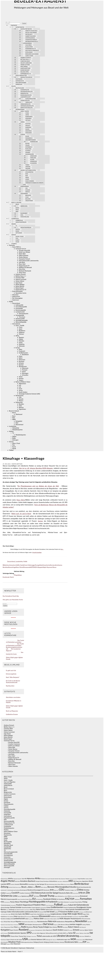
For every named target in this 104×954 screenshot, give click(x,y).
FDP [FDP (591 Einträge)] (72, 898)
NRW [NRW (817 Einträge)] (21, 924)
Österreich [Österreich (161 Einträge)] (17, 944)
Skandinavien (29, 154)
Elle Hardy (21, 565)
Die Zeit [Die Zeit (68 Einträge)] (19, 896)
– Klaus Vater (11, 756)
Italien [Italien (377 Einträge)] (70, 911)
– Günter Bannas (12, 749)
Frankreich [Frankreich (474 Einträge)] (52, 901)
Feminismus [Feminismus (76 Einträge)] (77, 899)
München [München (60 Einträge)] (35, 921)
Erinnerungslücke (11, 674)
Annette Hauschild (31, 30)
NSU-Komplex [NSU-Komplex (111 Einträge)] (28, 924)
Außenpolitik (24, 89)
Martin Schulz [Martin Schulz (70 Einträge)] (47, 918)
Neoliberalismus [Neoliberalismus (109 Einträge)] (60, 921)
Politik (13, 86)
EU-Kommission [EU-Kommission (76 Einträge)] (39, 899)
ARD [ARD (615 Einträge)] (70, 881)
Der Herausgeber (21, 82)
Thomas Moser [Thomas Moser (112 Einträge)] (14, 936)
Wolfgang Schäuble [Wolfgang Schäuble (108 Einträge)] (49, 942)
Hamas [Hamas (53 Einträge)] (7, 909)
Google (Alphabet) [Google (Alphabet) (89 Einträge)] (36, 907)
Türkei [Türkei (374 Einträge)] (39, 936)
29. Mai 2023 (6, 464)
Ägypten (27, 123)
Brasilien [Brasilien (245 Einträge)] (73, 887)
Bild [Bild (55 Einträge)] (27, 887)
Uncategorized (8, 855)
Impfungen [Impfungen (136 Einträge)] (4, 912)
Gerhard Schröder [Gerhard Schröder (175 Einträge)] (16, 907)
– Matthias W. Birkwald (14, 759)
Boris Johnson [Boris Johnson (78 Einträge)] (44, 887)
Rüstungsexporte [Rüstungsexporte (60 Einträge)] (32, 930)
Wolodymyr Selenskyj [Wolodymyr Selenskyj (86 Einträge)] (59, 942)
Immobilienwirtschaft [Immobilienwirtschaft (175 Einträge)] (82, 909)
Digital (18, 229)
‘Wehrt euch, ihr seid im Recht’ (21, 514)
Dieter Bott (28, 34)
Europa (22, 134)
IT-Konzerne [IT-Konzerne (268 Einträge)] (63, 912)
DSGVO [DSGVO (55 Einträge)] (66, 896)
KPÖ (32, 567)
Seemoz (40, 521)
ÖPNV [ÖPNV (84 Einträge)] (11, 944)
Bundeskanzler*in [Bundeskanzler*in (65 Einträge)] (4, 890)
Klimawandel (27, 567)
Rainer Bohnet (24, 70)
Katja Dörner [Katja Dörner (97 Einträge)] (21, 916)
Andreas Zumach (25, 57)
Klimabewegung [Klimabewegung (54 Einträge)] (28, 916)
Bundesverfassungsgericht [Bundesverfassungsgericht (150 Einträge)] (35, 890)
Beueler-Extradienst (12, 948)
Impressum (19, 84)
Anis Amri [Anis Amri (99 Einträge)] (17, 881)
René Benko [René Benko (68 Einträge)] (65, 927)
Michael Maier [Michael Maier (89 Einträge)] (7, 921)
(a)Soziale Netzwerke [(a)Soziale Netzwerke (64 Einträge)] (17, 878)
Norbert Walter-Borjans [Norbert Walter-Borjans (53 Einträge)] (9, 924)
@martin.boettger (37, 552)
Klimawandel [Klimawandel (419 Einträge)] (44, 916)
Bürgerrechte (8, 792)
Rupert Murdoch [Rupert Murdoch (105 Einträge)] (14, 930)
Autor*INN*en (20, 27)
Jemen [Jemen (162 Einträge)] (13, 914)
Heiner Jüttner (25, 64)
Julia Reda (28, 45)
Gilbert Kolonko (30, 36)
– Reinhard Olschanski (14, 763)
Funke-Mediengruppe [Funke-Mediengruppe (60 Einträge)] (50, 905)
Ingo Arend (24, 66)
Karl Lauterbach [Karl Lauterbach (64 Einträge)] (10, 916)
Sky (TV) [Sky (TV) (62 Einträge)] (2, 933)
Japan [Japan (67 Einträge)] (9, 914)
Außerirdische (8, 785)
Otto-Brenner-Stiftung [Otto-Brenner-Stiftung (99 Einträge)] (63, 924)
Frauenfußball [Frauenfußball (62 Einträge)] (71, 902)
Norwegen (33, 161)
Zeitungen (19, 233)
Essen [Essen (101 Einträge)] (30, 899)
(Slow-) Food (19, 236)
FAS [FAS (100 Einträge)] (57, 899)
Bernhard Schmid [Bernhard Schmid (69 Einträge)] (12, 887)
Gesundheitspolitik (26, 91)
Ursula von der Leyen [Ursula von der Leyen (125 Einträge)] (16, 939)
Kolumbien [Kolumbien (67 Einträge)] (58, 916)
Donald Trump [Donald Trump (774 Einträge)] (46, 895)
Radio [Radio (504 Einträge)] (23, 926)
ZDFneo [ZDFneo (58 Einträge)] (88, 942)
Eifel (21, 215)
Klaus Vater (29, 46)
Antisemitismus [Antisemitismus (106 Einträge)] (53, 881)
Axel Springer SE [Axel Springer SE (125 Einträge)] (41, 884)
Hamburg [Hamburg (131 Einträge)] (11, 909)
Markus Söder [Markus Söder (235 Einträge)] (39, 918)
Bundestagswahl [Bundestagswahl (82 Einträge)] (23, 890)
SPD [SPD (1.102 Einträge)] (29, 932)
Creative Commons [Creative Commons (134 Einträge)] (25, 893)
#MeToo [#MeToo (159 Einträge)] (10, 878)
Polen (27, 136)
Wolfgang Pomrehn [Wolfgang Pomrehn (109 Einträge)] (38, 942)
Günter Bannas (30, 38)
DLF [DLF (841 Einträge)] (31, 895)
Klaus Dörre (20, 500)
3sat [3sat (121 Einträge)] (23, 878)
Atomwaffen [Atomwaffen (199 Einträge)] (24, 884)
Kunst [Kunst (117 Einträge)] (82, 916)
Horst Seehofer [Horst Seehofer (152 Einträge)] (70, 909)
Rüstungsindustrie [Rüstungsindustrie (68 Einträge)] (39, 930)
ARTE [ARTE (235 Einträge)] (8, 884)
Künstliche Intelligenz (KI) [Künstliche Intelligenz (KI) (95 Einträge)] (7, 918)
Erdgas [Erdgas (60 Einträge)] (19, 899)
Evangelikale (39, 565)
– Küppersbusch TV (13, 757)
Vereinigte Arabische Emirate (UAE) (29, 394)
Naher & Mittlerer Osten (28, 170)
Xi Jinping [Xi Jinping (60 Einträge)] (80, 942)
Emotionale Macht (8, 575)
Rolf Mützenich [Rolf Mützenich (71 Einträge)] (83, 927)
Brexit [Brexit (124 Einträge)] (78, 887)
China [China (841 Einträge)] (80, 889)
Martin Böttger (25, 68)
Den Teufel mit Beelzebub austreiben (15, 641)
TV (16, 225)
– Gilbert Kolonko (12, 766)
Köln (17, 209)
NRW (17, 211)
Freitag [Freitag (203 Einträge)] (85, 902)
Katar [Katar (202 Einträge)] (16, 916)
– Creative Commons (13, 744)
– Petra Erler (11, 761)
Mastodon (19, 79)
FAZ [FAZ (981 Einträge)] (67, 898)
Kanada (27, 190)
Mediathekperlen (21, 222)
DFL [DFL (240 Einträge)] (84, 893)
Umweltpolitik (25, 100)
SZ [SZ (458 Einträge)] (74, 933)
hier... (62, 549)
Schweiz (27, 150)
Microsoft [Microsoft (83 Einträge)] (13, 921)
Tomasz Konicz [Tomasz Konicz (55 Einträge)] (33, 936)
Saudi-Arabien (29, 181)
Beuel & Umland (16, 202)
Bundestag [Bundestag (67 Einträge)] (17, 890)
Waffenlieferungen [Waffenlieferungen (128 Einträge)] (62, 939)
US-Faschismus (8, 859)
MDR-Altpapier (38, 567)
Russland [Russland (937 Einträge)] (23, 929)
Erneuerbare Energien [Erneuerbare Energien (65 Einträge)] (24, 899)
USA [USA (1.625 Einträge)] (25, 939)
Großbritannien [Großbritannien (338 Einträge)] (57, 907)
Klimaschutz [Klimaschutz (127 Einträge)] (35, 916)
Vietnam (27, 120)
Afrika (22, 122)
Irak (26, 175)
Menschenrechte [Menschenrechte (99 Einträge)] (86, 918)
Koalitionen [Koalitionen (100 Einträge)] (53, 916)
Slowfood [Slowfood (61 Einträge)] (6, 933)
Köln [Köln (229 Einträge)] (86, 916)
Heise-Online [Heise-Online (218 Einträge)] (40, 909)
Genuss (13, 234)
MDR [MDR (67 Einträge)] (58, 918)
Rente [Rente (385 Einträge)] (60, 927)
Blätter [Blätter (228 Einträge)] (30, 887)
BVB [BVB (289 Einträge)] (52, 890)
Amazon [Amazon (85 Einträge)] (67, 878)
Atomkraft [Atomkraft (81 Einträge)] (17, 884)
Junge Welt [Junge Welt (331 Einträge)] (66, 914)
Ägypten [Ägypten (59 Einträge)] (8, 944)
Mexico (27, 191)
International (20, 109)
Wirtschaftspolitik (26, 107)
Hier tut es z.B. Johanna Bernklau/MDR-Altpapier (36, 468)
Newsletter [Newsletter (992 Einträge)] (81, 921)
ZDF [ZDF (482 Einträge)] (84, 942)
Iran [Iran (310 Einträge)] (48, 911)
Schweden (33, 163)
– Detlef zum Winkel (13, 746)
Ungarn (27, 168)
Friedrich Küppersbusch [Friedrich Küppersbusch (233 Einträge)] (24, 905)
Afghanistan (29, 172)
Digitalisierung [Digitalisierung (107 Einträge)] (25, 896)
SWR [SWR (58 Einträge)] (67, 933)
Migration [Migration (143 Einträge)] (18, 921)
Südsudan (28, 132)
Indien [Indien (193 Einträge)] (9, 912)
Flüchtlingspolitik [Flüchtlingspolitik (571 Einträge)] (37, 901)
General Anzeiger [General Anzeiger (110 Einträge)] (5, 907)
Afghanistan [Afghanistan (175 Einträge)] (31, 878)
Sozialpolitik (7, 847)
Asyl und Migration (9, 782)
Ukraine (27, 166)
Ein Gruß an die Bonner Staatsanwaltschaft (13, 681)
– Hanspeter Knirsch (13, 751)
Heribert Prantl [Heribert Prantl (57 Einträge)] (62, 909)
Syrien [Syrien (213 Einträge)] (70, 933)
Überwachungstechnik (10, 852)
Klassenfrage (12, 567)
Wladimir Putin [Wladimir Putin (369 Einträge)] (14, 942)
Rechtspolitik (8, 842)
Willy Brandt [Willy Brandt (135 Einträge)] (88, 939)
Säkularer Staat (8, 845)
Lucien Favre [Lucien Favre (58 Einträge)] (31, 918)
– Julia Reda (10, 754)
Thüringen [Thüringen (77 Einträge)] (29, 936)
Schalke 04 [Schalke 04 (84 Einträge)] (66, 930)
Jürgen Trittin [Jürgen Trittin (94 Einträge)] (86, 914)
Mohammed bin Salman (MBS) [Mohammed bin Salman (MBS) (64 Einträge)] (27, 921)
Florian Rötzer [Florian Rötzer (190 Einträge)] (15, 902)
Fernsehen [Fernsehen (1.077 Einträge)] (86, 898)
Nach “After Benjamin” (12, 677)
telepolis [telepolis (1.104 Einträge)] (5, 935)
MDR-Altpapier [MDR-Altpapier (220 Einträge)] (64, 918)
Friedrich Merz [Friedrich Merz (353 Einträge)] (39, 905)
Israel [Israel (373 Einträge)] (52, 911)
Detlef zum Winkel (31, 32)
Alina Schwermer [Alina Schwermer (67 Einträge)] (62, 878)
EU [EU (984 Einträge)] (34, 898)
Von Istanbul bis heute (14, 653)
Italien (27, 145)
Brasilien (28, 195)
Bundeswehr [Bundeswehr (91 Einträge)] (47, 890)
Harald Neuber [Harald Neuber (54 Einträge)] (26, 909)
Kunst (17, 240)
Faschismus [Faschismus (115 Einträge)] (62, 899)
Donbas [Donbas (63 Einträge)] (56, 896)
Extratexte (7, 802)
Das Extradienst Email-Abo (11, 596)
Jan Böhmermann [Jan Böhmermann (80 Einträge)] (88, 912)
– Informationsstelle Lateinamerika (17, 752)
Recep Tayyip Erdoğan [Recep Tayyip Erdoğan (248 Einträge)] (41, 927)
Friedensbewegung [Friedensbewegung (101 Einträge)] (5, 905)
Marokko (28, 127)
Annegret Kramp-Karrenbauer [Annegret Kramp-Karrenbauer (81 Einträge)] (42, 881)
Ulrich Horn (29, 55)
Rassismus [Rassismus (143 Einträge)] (30, 927)
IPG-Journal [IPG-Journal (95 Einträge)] (40, 912)
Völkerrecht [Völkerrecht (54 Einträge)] (55, 939)
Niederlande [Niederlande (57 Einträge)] (3, 924)
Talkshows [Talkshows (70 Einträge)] (81, 933)
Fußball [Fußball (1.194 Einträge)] (58, 904)
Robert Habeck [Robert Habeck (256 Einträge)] (73, 927)
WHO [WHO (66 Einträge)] (83, 939)
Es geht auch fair (11, 670)
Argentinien (29, 200)
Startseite (14, 25)
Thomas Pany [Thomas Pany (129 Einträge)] (22, 936)
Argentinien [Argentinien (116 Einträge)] (85, 881)
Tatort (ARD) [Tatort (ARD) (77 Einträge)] (86, 933)
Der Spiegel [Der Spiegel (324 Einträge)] (54, 893)
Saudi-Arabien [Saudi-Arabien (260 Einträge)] (58, 930)
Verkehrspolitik (25, 104)
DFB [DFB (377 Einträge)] (80, 893)
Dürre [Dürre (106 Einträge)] (69, 896)
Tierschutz (28, 102)
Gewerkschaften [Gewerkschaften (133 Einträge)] (26, 907)
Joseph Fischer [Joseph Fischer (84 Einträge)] (33, 914)
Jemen (27, 179)
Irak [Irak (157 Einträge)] (45, 912)
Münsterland (24, 216)
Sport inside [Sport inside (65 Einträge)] (34, 933)
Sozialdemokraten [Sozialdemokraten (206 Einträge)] (14, 933)
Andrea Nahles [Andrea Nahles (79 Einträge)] (89, 878)
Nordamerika (24, 186)
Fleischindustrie (30, 98)
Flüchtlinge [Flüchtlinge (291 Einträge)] (24, 902)
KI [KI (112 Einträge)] (25, 916)
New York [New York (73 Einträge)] (89, 921)
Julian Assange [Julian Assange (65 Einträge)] (47, 914)
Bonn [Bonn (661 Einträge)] (38, 886)
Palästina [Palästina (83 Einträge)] (88, 924)
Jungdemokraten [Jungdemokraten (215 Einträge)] (56, 914)
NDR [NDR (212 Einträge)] (54, 921)
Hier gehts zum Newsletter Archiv (13, 599)
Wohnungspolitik (9, 865)
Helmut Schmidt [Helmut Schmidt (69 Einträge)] (56, 909)
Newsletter (7, 833)
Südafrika (28, 131)
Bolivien (28, 199)
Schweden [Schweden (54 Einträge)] (70, 930)
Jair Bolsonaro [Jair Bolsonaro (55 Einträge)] (81, 911)
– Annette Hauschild (13, 742)
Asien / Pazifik (24, 111)
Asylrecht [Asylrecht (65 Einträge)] (13, 884)
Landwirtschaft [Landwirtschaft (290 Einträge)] (19, 918)
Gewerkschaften (48, 565)
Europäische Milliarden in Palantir (13, 701)
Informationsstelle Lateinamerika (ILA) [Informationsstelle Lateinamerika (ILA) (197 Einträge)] (24, 912)
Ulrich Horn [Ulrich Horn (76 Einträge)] (81, 936)
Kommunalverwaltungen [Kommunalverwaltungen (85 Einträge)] (66, 916)
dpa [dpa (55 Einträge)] (63, 896)
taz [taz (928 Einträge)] (91, 932)
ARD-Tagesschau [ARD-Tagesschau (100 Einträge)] (77, 881)
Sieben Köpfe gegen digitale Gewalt (14, 706)
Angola (27, 125)
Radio (17, 231)
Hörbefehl (7, 811)
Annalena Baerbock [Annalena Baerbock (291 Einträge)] (27, 881)
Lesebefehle (15, 218)
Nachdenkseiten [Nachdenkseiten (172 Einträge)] (42, 921)
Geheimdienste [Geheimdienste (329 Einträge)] (83, 905)
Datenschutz (20, 80)
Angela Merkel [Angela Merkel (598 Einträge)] (8, 881)
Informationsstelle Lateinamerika (29, 260)
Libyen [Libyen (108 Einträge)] (27, 918)
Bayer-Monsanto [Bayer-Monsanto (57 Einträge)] (67, 884)
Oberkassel (23, 206)
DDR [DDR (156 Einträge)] (47, 893)
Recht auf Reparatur (12, 711)
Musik (17, 242)
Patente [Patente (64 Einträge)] (2, 927)
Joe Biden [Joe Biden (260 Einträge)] (26, 914)
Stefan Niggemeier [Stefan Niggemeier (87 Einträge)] (41, 933)
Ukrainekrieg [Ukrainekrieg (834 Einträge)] (72, 935)
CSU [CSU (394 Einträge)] (33, 893)
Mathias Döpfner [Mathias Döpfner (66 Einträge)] (53, 918)
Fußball (14, 243)
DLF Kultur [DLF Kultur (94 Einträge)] (36, 896)
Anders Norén (12, 951)
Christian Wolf (25, 61)
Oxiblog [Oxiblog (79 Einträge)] (84, 924)
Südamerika (24, 193)
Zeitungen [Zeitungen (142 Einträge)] (4, 944)
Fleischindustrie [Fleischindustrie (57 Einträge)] (7, 902)
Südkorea (28, 118)
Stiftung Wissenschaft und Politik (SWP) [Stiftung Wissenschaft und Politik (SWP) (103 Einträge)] (56, 933)
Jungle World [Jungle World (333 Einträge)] (77, 914)
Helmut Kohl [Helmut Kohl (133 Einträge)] (49, 909)
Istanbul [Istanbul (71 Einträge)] (56, 911)
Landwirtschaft (25, 97)
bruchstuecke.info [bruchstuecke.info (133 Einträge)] (86, 887)
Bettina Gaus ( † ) (25, 59)
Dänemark (33, 156)
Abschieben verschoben (13, 697)
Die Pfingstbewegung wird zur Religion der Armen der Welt (38, 486)
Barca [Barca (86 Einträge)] (62, 884)
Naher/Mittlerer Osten (11, 831)
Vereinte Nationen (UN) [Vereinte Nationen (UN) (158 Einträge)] (38, 939)
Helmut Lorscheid (26, 63)
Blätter (5, 565)
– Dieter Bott (11, 747)
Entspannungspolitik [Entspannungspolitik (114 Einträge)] (11, 899)
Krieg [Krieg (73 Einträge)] (80, 916)
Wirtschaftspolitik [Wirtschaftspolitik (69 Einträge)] (4, 942)
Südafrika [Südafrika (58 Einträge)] (77, 933)
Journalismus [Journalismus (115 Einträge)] (40, 914)
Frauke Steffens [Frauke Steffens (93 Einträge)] (78, 902)
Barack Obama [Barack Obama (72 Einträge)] (58, 884)
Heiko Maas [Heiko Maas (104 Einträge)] (33, 909)
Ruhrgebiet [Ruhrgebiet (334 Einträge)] (5, 930)
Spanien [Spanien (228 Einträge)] (23, 933)
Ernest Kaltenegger (29, 565)
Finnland (33, 157)
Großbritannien (30, 140)
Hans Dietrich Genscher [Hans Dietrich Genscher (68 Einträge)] (19, 909)
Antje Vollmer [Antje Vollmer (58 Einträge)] (59, 881)
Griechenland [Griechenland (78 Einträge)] (43, 907)
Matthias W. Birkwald (32, 50)
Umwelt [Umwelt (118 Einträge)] (87, 936)
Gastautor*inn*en (26, 29)
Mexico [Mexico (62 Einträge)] (2, 921)
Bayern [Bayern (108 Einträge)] (72, 884)
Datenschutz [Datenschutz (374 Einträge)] (40, 893)
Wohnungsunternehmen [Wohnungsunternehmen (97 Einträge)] (27, 942)
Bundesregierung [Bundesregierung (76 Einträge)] (11, 890)
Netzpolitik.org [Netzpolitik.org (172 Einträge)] (70, 921)
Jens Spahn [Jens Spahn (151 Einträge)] (18, 914)
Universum (7, 857)
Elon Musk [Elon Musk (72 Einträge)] (77, 896)
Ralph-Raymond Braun (49, 567)
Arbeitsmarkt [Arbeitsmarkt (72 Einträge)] (65, 881)
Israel (27, 177)
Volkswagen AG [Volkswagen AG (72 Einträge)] (49, 939)
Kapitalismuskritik (9, 818)
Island (32, 159)
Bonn (17, 208)
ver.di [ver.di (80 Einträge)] (29, 939)
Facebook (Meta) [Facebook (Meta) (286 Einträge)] (49, 899)
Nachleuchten (10, 686)
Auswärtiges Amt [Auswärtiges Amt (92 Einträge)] (32, 884)
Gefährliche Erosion (12, 714)
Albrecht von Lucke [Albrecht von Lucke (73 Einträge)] (46, 878)
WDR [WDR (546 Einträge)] (73, 939)
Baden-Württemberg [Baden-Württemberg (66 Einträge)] (50, 884)
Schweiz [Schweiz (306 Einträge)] (76, 930)
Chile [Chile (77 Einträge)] (75, 890)
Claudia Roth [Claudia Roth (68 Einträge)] (8, 893)
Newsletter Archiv (26, 77)
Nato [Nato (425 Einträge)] (50, 921)
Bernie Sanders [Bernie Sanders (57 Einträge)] (18, 887)
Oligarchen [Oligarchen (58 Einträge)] (56, 924)
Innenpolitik (24, 93)
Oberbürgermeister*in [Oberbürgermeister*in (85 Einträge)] (37, 924)
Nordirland (34, 141)
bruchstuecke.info (12, 565)
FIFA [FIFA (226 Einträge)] (2, 902)
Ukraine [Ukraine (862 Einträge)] (61, 935)
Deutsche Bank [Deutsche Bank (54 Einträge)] (75, 893)
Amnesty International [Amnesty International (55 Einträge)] (73, 878)
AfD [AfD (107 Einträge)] (25, 878)
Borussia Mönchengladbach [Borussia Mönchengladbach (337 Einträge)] (59, 887)
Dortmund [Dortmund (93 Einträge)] (60, 896)
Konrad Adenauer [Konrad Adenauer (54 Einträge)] (75, 916)
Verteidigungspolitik (27, 106)
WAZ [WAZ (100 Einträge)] (69, 939)
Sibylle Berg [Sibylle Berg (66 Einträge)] (82, 930)
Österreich (28, 147)
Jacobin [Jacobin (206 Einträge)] (76, 912)
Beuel (17, 204)
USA (26, 188)
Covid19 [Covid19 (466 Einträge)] (15, 892)
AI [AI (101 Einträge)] (41, 878)
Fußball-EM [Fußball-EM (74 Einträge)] (65, 905)
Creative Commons (9, 794)
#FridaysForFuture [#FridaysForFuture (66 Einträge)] (4, 878)
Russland (28, 148)
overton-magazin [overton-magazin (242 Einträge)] (76, 924)
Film (17, 238)
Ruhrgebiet (23, 213)
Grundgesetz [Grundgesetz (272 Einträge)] (81, 907)
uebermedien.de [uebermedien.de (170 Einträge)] (47, 936)
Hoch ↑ (20, 951)
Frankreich (28, 138)
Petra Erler (28, 52)
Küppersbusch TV (30, 48)
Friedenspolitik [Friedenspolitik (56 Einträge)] (13, 905)
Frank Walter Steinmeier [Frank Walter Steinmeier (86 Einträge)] (63, 902)
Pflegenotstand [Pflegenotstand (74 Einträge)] (7, 927)
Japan (27, 114)
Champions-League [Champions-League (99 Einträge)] (69, 890)
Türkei (27, 165)
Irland (27, 143)
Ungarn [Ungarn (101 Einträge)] (8, 939)
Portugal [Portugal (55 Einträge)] (19, 927)
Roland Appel (24, 72)
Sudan (27, 129)
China (27, 113)
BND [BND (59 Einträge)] (34, 887)
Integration (7, 814)
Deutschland (20, 88)
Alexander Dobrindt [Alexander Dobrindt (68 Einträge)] (54, 878)
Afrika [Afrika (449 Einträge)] (37, 878)
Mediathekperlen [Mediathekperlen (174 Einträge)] (76, 918)
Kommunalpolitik (26, 95)
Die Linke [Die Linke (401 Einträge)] (13, 896)
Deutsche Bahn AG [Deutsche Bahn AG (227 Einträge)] (66, 893)
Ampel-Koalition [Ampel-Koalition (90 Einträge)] (81, 878)
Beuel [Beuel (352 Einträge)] (23, 887)
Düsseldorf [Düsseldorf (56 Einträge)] (73, 896)
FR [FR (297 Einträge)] (46, 902)
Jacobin (55, 565)
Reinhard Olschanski (32, 54)
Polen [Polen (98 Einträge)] (12, 927)
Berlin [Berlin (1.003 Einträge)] (77, 883)
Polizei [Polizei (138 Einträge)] (16, 927)
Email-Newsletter (21, 75)
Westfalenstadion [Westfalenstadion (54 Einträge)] (79, 939)
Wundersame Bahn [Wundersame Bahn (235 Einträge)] (71, 942)
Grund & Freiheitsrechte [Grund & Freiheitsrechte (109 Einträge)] (69, 907)
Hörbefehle (19, 220)
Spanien (27, 152)
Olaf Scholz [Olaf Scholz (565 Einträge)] (48, 924)
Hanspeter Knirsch (31, 39)
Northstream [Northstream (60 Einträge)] (15, 924)
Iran (26, 174)
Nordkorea (28, 116)
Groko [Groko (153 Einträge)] (48, 907)
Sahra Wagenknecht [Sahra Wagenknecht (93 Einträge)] (47, 930)
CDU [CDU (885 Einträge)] (61, 889)
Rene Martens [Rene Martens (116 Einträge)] (53, 927)
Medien (13, 224)
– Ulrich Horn (11, 764)
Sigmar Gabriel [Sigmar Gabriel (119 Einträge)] (89, 930)
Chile (27, 197)
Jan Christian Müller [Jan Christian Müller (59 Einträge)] (4, 914)
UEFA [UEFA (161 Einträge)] (54, 936)
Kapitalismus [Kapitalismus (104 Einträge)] (4, 916)
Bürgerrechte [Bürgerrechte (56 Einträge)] (56, 890)
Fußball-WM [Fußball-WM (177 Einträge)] (72, 905)
